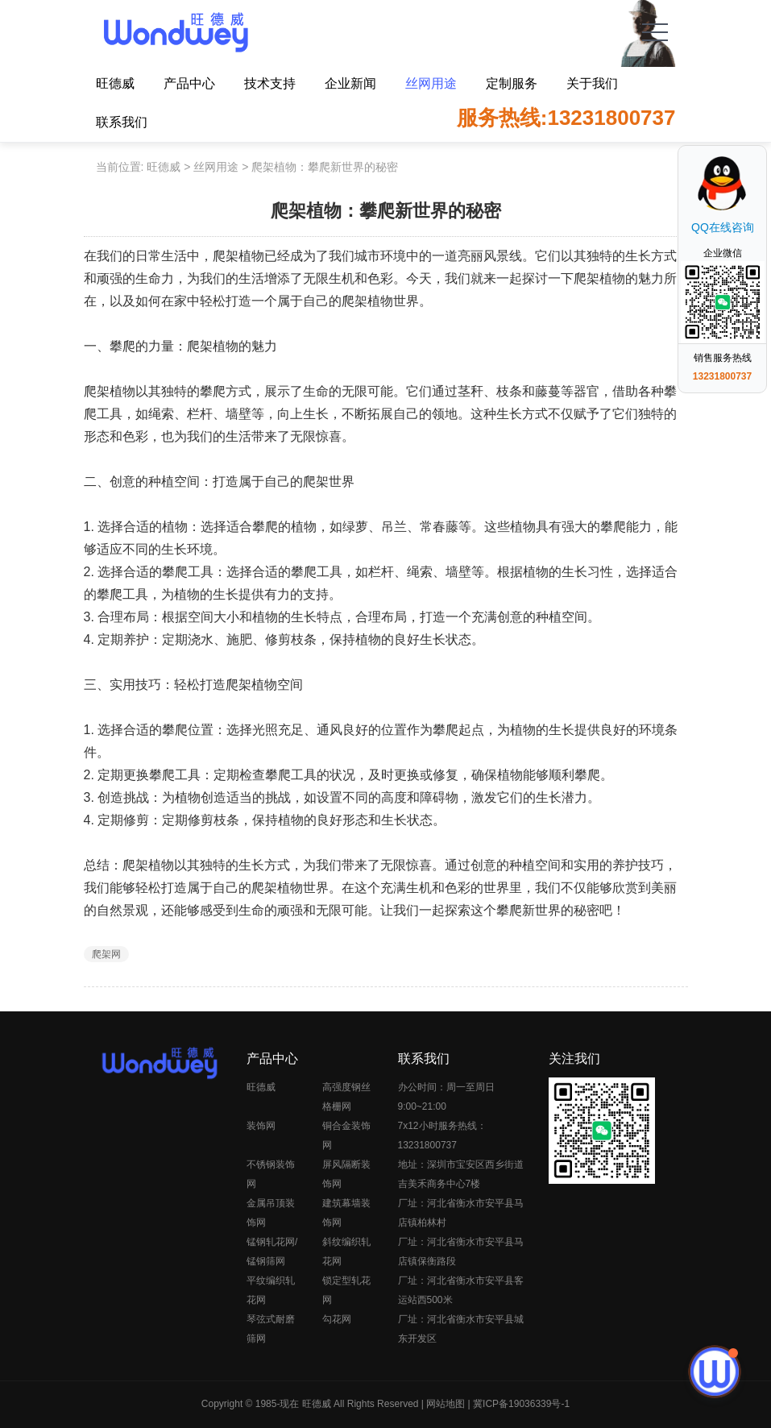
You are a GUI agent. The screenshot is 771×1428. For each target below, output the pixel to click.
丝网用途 (431, 83)
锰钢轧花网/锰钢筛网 (272, 1251)
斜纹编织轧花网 (346, 1251)
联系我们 (121, 122)
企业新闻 (350, 83)
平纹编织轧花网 (271, 1290)
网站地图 (445, 1403)
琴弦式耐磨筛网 (271, 1329)
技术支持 (270, 83)
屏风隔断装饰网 (346, 1174)
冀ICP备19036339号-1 (521, 1403)
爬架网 (106, 954)
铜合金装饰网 (346, 1135)
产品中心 (189, 83)
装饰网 (261, 1125)
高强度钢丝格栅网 (346, 1096)
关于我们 (592, 83)
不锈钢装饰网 (271, 1174)
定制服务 (511, 83)
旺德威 (115, 83)
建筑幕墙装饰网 (346, 1213)
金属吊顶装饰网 (271, 1213)
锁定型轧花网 (346, 1290)
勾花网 (336, 1319)
